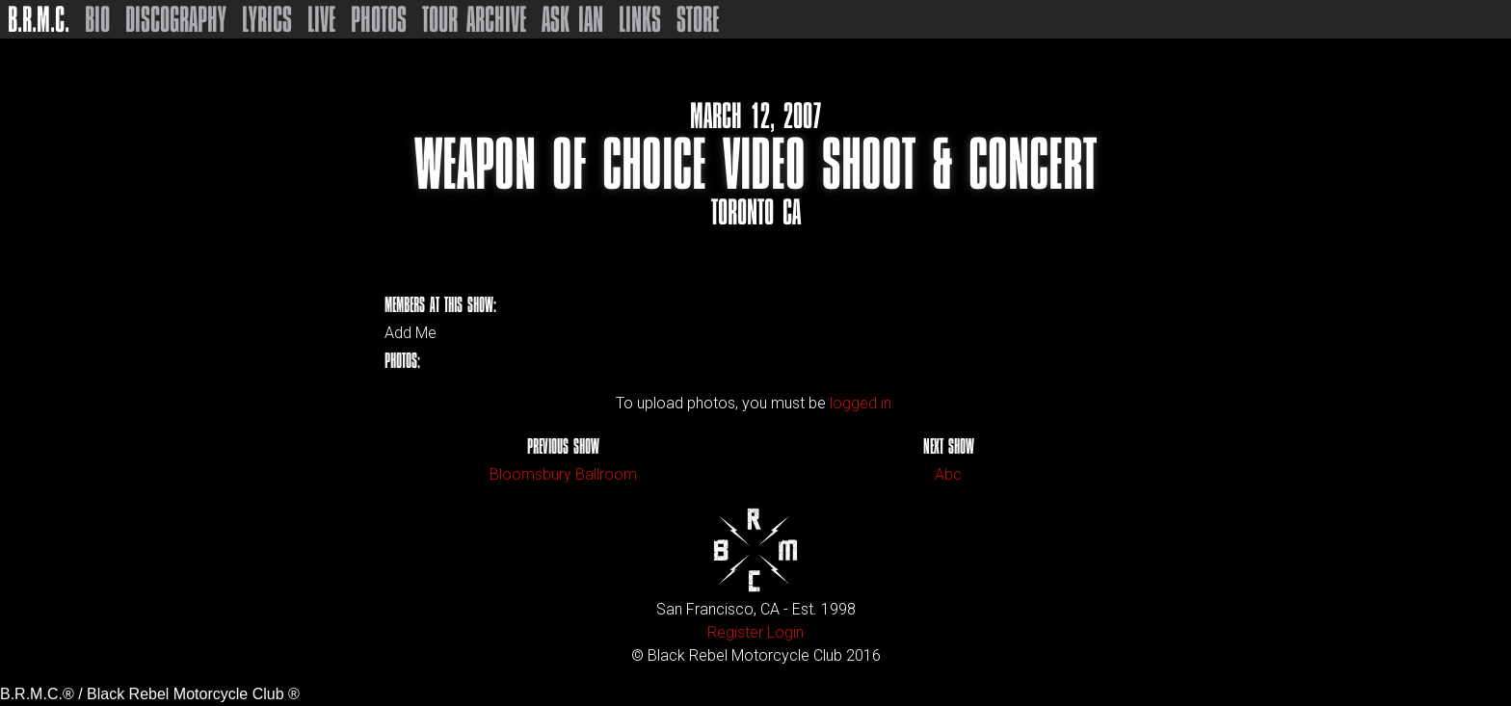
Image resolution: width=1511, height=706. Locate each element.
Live (321, 19)
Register (735, 632)
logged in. (862, 403)
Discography (175, 19)
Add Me (410, 333)
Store (697, 19)
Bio (97, 19)
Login (785, 632)
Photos (379, 19)
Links (640, 19)
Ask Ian (572, 19)
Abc (948, 474)
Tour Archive (474, 19)
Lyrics (267, 19)
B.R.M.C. (38, 19)
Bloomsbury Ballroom (563, 474)
